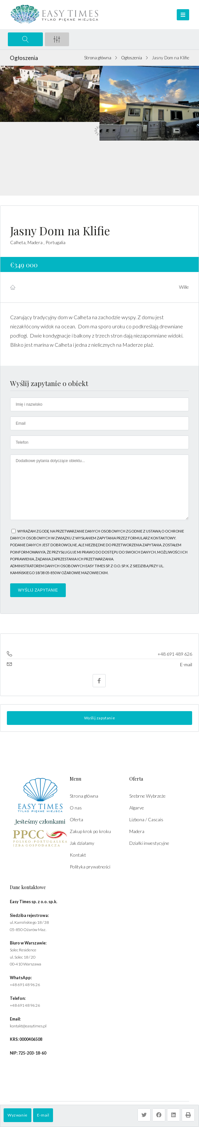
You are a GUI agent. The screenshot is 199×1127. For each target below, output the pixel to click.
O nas (76, 807)
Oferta (76, 819)
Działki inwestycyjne (149, 843)
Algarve (136, 807)
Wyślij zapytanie (99, 717)
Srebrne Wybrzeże (147, 796)
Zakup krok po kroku (90, 831)
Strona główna (97, 57)
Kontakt (78, 855)
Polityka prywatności (90, 866)
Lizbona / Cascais (146, 819)
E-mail (43, 1115)
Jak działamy (82, 843)
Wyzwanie (17, 1115)
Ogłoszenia (131, 57)
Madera (136, 831)
